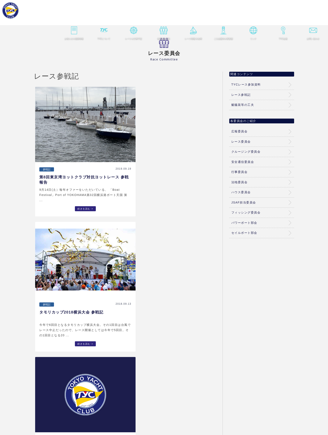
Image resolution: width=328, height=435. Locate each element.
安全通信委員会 (242, 162)
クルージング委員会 (246, 151)
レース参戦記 (241, 94)
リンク (251, 18)
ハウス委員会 (241, 192)
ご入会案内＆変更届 (222, 18)
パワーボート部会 (244, 222)
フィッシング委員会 (246, 212)
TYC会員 (281, 18)
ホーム (61, 421)
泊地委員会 (239, 182)
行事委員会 (239, 172)
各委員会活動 (163, 18)
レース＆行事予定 (134, 18)
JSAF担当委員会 (243, 202)
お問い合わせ (310, 18)
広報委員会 (239, 131)
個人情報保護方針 (265, 421)
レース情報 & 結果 (192, 18)
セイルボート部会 (244, 232)
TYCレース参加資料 (246, 84)
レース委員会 (241, 141)
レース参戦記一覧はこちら (125, 389)
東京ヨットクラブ (27, 12)
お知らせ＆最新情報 (75, 18)
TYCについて (105, 18)
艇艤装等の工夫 (242, 104)
